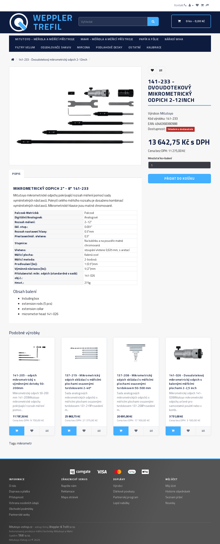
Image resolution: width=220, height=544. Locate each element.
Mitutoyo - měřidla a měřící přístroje (45, 39)
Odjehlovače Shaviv (56, 47)
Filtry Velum (25, 47)
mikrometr (24, 443)
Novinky (170, 503)
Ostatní (134, 47)
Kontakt (180, 5)
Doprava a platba (19, 491)
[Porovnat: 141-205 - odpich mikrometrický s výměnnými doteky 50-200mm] (46, 430)
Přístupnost (16, 497)
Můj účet (170, 486)
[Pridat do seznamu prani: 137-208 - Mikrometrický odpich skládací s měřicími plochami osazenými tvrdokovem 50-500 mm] (136, 430)
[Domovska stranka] (12, 59)
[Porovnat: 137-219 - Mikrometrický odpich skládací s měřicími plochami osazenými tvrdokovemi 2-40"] (99, 430)
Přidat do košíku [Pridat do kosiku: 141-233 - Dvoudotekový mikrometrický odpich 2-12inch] (179, 178)
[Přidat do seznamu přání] (152, 70)
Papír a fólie (149, 39)
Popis (16, 174)
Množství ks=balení (160, 158)
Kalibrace (154, 47)
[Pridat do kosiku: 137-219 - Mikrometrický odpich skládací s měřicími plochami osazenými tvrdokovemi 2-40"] (68, 430)
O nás (12, 486)
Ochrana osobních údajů (24, 503)
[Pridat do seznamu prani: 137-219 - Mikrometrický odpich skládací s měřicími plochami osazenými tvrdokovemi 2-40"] (84, 430)
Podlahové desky (109, 47)
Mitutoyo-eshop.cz (20, 527)
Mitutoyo (166, 113)
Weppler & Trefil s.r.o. (62, 527)
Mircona (83, 47)
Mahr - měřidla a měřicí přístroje (107, 39)
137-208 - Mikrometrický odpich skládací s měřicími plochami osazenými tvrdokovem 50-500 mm (135, 381)
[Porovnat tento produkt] (160, 70)
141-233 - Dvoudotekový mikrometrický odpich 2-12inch (52, 59)
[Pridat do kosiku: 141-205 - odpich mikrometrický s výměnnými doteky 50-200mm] (16, 430)
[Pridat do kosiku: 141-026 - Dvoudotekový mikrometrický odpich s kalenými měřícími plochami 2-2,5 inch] (173, 430)
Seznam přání (173, 497)
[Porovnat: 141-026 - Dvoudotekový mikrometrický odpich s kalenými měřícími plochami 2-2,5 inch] (203, 430)
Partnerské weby (19, 514)
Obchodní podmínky (21, 509)
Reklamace (68, 491)
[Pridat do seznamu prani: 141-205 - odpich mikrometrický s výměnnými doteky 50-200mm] (31, 430)
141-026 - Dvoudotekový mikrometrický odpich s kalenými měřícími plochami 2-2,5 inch (186, 381)
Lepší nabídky (121, 503)
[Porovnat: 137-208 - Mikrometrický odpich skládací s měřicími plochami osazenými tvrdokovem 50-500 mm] (151, 430)
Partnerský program (125, 497)
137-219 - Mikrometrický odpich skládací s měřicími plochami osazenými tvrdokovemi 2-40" (83, 381)
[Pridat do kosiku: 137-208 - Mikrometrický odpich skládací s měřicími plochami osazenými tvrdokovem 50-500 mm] (120, 430)
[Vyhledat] (153, 21)
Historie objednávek (177, 491)
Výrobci (117, 486)
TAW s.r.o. (24, 535)
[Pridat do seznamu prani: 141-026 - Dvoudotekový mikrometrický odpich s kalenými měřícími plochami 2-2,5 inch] (188, 430)
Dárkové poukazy (123, 491)
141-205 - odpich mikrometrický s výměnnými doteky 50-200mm (29, 381)
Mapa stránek (69, 497)
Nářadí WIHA (174, 39)
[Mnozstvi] (179, 165)
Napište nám (68, 486)
